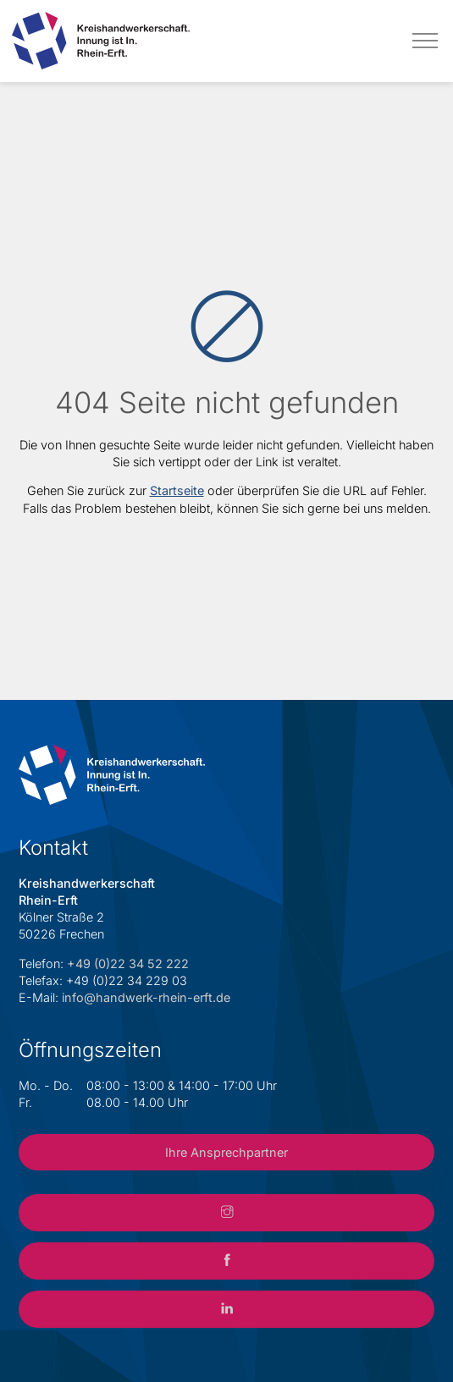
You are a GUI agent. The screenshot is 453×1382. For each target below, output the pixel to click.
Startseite (177, 490)
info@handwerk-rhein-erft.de (146, 997)
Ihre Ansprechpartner (226, 1152)
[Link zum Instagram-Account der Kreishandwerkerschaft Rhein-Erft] (226, 1212)
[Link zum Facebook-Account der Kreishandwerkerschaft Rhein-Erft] (226, 1261)
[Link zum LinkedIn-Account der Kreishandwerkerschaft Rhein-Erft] (226, 1309)
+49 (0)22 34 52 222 (128, 963)
